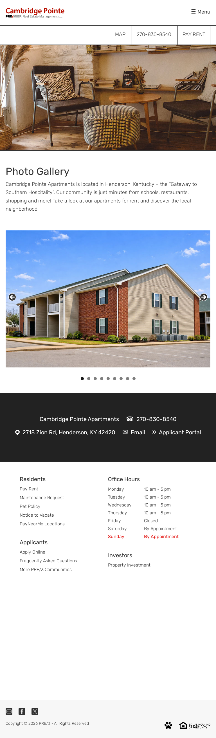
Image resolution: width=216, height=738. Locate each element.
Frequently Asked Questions (48, 560)
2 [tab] (88, 378)
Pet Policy (30, 506)
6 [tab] (114, 378)
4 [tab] (101, 378)
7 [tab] (121, 378)
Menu (203, 12)
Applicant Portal (180, 432)
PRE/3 (44, 723)
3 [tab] (95, 378)
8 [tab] (127, 378)
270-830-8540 (156, 419)
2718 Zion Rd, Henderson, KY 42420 (68, 432)
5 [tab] (108, 378)
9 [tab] (134, 378)
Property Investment (129, 565)
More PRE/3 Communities (46, 569)
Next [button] (204, 297)
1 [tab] (82, 378)
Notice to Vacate (37, 515)
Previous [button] (12, 297)
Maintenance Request (42, 497)
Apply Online (32, 552)
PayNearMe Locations (42, 523)
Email (138, 432)
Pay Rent (29, 489)
